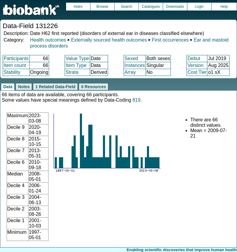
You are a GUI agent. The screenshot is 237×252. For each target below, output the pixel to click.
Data (7, 86)
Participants (16, 58)
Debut (193, 58)
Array (130, 72)
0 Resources (93, 86)
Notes (24, 86)
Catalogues (151, 6)
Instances (134, 65)
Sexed (131, 58)
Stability (12, 72)
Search (126, 6)
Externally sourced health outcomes (109, 39)
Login (199, 6)
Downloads (175, 6)
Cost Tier (196, 72)
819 (137, 100)
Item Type (76, 65)
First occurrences (170, 39)
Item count (15, 65)
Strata (72, 72)
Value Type (77, 58)
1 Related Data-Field (55, 86)
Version (195, 65)
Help (224, 6)
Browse (102, 6)
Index (78, 6)
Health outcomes (48, 39)
